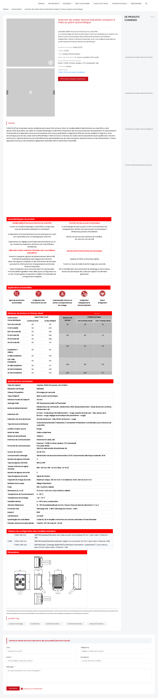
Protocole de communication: (69, 60)
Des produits (17, 9)
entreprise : (85, 657)
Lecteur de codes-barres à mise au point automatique (98, 624)
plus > (152, 18)
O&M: (60, 54)
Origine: (61, 51)
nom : (8, 648)
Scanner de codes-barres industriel (55, 624)
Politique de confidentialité (32, 689)
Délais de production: (66, 57)
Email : (9, 657)
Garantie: (61, 66)
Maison (6, 9)
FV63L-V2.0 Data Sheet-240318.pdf (71, 72)
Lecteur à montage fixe (17, 624)
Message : (10, 667)
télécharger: (63, 70)
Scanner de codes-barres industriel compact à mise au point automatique (54, 9)
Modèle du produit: (65, 47)
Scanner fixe (35, 624)
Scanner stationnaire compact (76, 624)
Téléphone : (85, 648)
